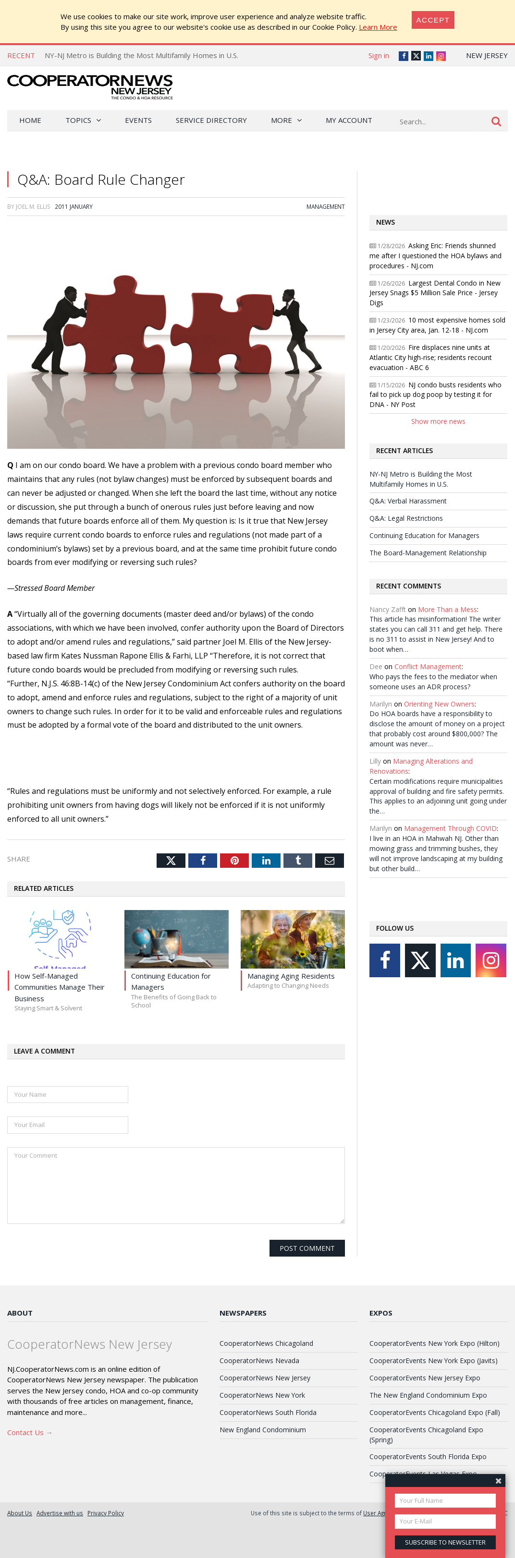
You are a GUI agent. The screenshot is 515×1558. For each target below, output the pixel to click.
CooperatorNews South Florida (268, 1412)
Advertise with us (60, 1513)
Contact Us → (30, 1432)
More (281, 120)
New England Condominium (263, 1429)
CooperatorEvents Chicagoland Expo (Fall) (434, 1412)
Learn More (378, 27)
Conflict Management (428, 666)
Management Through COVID (450, 828)
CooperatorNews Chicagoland (266, 1343)
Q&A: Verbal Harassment (408, 500)
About (20, 1313)
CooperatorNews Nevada (259, 1360)
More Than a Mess (447, 609)
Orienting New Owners (439, 703)
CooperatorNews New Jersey (265, 1377)
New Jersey (487, 55)
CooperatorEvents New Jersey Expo (424, 1377)
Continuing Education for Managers (424, 535)
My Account (349, 120)
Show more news (438, 421)
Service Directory (211, 120)
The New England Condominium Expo (428, 1395)
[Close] (433, 20)
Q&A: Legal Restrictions (406, 518)
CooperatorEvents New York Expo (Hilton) (434, 1343)
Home (30, 120)
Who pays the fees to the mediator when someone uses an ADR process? (433, 681)
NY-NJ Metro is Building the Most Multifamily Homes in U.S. (141, 55)
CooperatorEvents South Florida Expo (428, 1456)
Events (138, 120)
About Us (19, 1513)
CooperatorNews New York (262, 1395)
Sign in (378, 55)
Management (326, 206)
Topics (78, 120)
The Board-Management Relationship (428, 552)
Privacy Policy (105, 1513)
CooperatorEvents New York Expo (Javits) (433, 1360)
